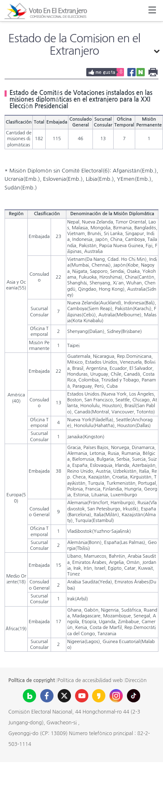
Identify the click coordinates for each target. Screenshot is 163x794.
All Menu (152, 11)
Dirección (136, 680)
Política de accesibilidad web (89, 680)
